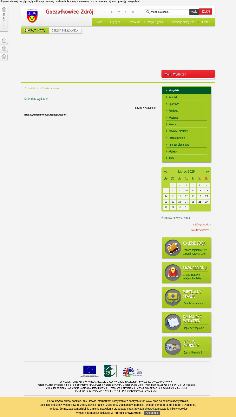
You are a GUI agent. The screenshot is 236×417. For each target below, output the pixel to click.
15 (173, 196)
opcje (194, 11)
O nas (99, 22)
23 (179, 201)
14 (166, 196)
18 (193, 196)
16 (179, 196)
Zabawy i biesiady (178, 131)
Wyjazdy (173, 151)
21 (166, 201)
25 (193, 201)
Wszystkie (174, 90)
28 (166, 207)
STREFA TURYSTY (34, 30)
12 (199, 190)
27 (206, 201)
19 (199, 196)
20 (206, 196)
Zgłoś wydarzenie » (202, 224)
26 (199, 201)
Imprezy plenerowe (179, 144)
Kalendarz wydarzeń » (201, 230)
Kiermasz (174, 124)
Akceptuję (152, 412)
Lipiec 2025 (186, 171)
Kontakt (206, 22)
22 (173, 201)
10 (186, 190)
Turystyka (115, 22)
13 (206, 190)
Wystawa (173, 117)
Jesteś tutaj (33, 88)
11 (193, 190)
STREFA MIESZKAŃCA (65, 30)
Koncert (173, 97)
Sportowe (174, 104)
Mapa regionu (155, 22)
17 (186, 196)
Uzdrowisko (134, 22)
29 (173, 207)
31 (186, 207)
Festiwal (173, 110)
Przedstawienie (177, 138)
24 (186, 201)
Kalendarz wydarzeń (36, 98)
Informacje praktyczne (182, 22)
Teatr (171, 158)
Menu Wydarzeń (175, 74)
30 (179, 207)
